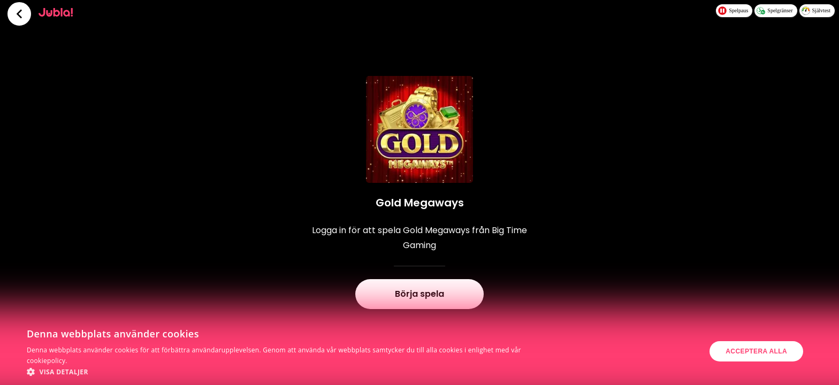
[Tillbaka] (19, 14)
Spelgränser (774, 10)
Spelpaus (733, 10)
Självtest (816, 10)
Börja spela (419, 294)
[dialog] (419, 351)
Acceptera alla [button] (756, 351)
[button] (280, 371)
